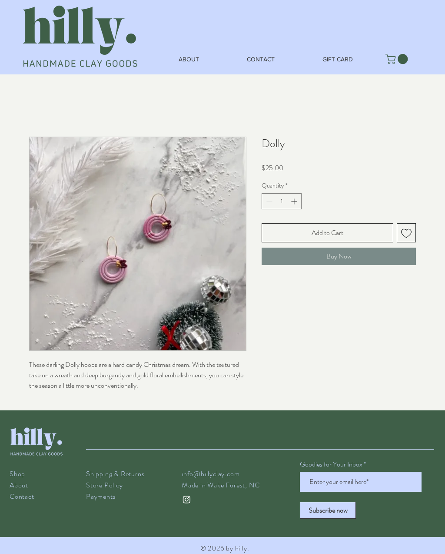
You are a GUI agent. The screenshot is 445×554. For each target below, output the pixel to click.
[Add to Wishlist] (406, 232)
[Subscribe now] (328, 510)
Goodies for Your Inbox (331, 464)
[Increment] (294, 201)
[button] (397, 59)
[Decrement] (268, 201)
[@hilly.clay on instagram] (187, 499)
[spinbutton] (281, 201)
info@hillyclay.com (210, 474)
